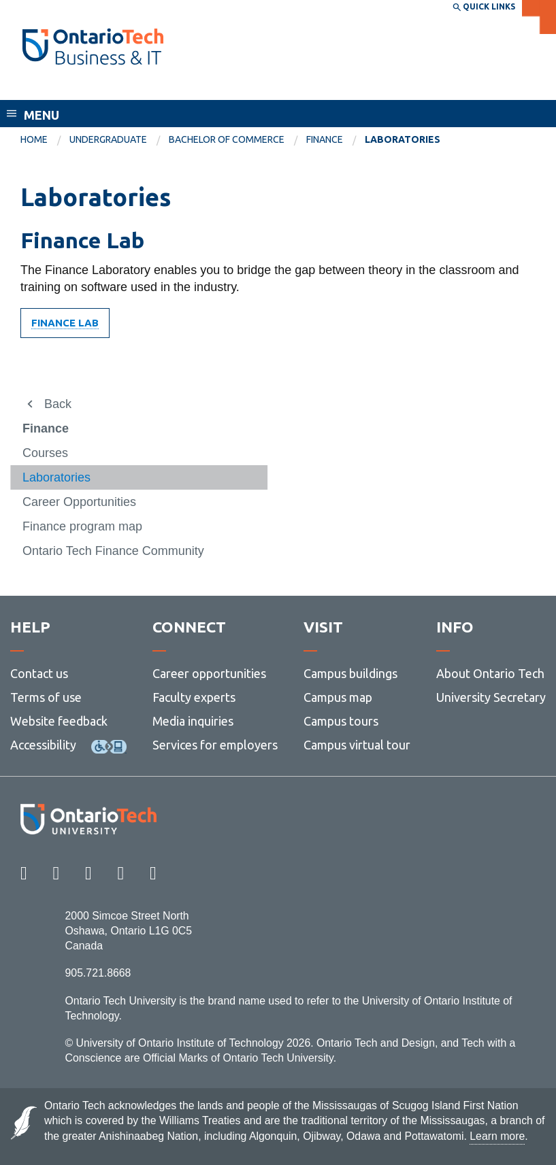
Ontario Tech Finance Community (113, 551)
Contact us (39, 673)
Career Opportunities (79, 502)
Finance (324, 139)
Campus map (338, 697)
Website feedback (59, 721)
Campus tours (341, 721)
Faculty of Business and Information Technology (172, 87)
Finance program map (82, 526)
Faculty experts (193, 697)
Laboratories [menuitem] (402, 139)
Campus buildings (350, 673)
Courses (45, 453)
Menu (41, 115)
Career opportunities (209, 673)
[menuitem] (44, 140)
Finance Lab (65, 322)
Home (34, 139)
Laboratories (56, 477)
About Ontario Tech (490, 673)
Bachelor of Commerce (226, 139)
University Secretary (491, 697)
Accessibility (43, 745)
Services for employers (215, 745)
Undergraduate (108, 139)
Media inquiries (192, 721)
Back (57, 404)
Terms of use (46, 697)
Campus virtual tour (357, 745)
